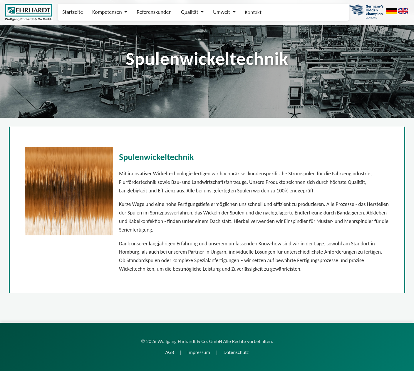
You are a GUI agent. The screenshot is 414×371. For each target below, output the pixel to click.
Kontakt (253, 12)
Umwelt (222, 12)
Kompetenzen (107, 12)
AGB (169, 352)
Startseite (72, 12)
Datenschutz (236, 352)
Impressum (198, 352)
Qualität (190, 12)
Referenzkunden (154, 12)
